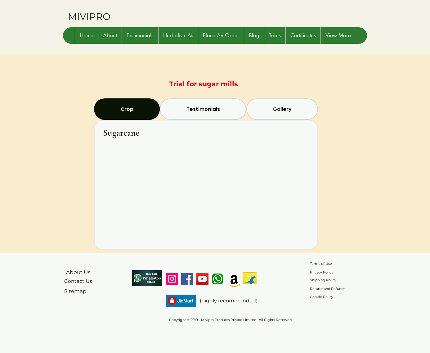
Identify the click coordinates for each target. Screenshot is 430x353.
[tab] (127, 109)
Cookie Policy (321, 297)
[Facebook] (187, 279)
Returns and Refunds (327, 289)
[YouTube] (202, 279)
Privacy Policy (321, 272)
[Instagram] (172, 279)
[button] (110, 35)
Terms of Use (321, 263)
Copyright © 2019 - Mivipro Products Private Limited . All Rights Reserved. (230, 320)
